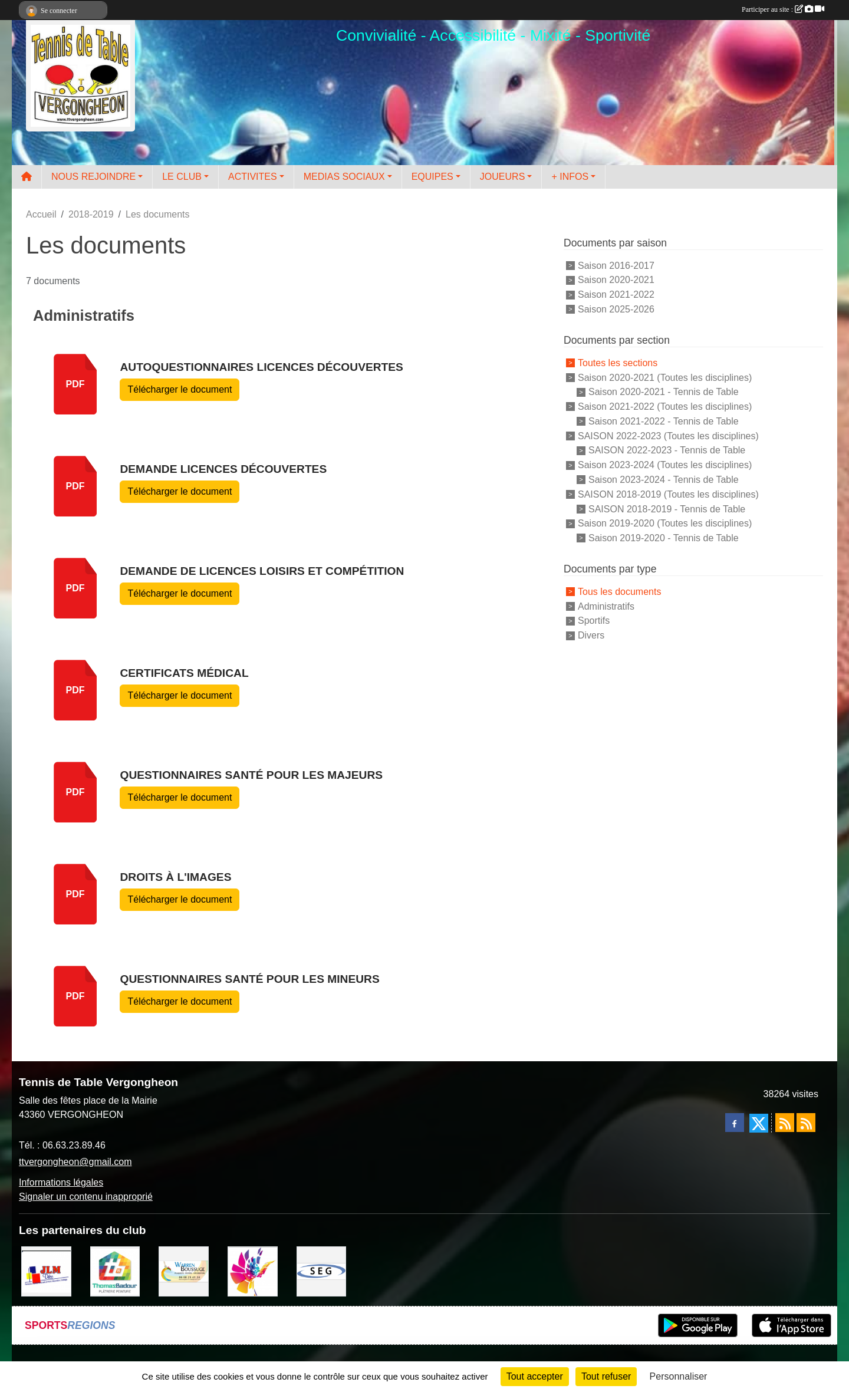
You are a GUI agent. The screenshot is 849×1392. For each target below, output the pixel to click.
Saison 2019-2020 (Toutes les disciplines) (665, 523)
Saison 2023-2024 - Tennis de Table (663, 480)
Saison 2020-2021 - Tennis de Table (663, 392)
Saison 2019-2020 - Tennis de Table (663, 538)
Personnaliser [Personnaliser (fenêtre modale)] (679, 1376)
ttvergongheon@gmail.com (75, 1162)
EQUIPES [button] (432, 177)
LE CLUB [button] (182, 177)
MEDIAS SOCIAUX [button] (344, 177)
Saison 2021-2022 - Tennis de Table (663, 421)
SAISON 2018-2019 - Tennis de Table (666, 509)
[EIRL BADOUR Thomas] (115, 1271)
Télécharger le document (179, 389)
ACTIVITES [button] (252, 177)
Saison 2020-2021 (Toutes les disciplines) (665, 377)
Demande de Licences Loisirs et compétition (262, 571)
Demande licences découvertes (223, 469)
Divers (591, 635)
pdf (75, 384)
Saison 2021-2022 (616, 294)
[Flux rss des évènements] (806, 1122)
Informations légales (61, 1182)
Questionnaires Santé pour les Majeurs (251, 775)
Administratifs (606, 606)
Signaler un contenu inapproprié (86, 1197)
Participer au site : (783, 9)
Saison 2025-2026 (616, 309)
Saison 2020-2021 (616, 280)
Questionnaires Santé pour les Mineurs (249, 979)
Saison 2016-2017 (616, 265)
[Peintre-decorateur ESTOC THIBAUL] (253, 1271)
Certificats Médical (184, 673)
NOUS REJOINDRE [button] (93, 177)
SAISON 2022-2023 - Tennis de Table (666, 450)
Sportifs (594, 621)
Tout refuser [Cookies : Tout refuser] (606, 1376)
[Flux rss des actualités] (784, 1122)
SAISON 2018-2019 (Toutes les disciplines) (668, 494)
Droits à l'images (175, 877)
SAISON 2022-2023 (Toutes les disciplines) (668, 435)
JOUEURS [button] (502, 177)
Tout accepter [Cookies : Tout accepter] (534, 1376)
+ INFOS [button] (569, 177)
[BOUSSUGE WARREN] (184, 1271)
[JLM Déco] (46, 1271)
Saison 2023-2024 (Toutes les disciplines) (665, 465)
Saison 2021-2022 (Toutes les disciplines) (665, 407)
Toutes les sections (617, 363)
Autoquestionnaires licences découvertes (261, 367)
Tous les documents (619, 592)
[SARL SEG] (322, 1271)
